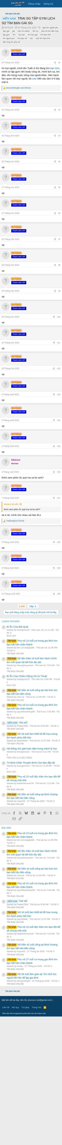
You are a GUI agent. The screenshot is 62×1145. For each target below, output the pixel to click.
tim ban (21, 97)
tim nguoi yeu (9, 100)
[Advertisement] (31, 42)
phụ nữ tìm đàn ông (50, 93)
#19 (58, 696)
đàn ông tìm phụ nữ (11, 104)
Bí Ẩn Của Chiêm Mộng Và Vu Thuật (27, 804)
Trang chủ (36, 1136)
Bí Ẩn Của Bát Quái (17, 755)
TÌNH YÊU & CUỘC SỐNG (19, 886)
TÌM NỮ (17, 851)
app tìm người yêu (50, 90)
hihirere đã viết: (11, 632)
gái (13, 93)
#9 (59, 419)
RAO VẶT (11, 764)
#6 (59, 342)
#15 (58, 574)
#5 (59, 316)
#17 (58, 626)
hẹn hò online (24, 93)
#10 (58, 445)
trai (31, 100)
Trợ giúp (25, 1136)
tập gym (6, 97)
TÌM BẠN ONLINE (15, 782)
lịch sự (35, 93)
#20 (58, 722)
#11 (58, 471)
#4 (59, 290)
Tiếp (33, 735)
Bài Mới (6, 956)
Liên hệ (5, 1136)
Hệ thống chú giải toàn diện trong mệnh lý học (32, 877)
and (18, 150)
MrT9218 (8, 89)
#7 (59, 368)
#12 (58, 497)
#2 (59, 238)
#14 (58, 549)
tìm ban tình (46, 97)
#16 (58, 600)
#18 (58, 671)
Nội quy (15, 1136)
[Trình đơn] (4, 3)
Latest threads (11, 749)
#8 (59, 393)
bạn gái (6, 93)
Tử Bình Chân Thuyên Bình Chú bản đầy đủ (31, 891)
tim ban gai (33, 97)
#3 (59, 264)
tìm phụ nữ (22, 100)
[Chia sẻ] (55, 125)
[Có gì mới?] (58, 4)
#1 (59, 125)
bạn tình (54, 130)
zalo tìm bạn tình (43, 100)
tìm (14, 97)
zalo (34, 140)
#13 (58, 523)
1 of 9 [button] (21, 735)
